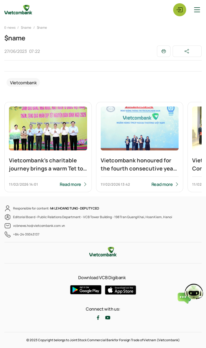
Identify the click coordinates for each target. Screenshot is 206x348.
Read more (70, 184)
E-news (10, 27)
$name (26, 27)
